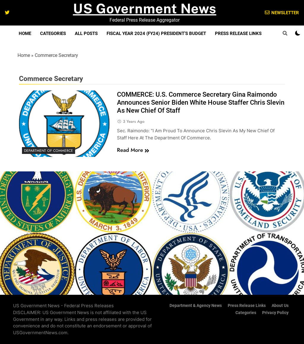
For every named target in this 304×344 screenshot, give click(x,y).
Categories (53, 33)
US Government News (144, 8)
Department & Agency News (196, 305)
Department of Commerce (48, 150)
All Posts (86, 33)
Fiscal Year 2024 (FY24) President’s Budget (156, 33)
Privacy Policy (275, 312)
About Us (280, 305)
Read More (133, 150)
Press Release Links (238, 33)
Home (25, 33)
